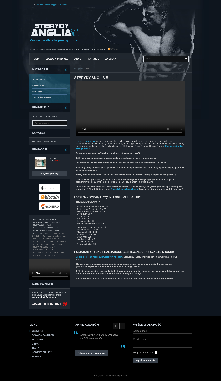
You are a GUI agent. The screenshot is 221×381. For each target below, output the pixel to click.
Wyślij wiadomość (145, 360)
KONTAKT (37, 356)
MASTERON (59, 252)
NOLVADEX (61, 241)
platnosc (93, 59)
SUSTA (48, 252)
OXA (35, 239)
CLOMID (36, 241)
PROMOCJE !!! (39, 85)
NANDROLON (53, 228)
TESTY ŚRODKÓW (41, 97)
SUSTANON (45, 233)
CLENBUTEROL (48, 244)
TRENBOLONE (49, 255)
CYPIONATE (51, 250)
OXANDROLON (52, 239)
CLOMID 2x (55, 158)
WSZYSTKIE (38, 79)
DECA (35, 233)
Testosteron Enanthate (56, 236)
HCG (43, 236)
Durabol (50, 225)
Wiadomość (162, 342)
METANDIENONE (40, 247)
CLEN (59, 244)
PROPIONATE (48, 241)
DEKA (35, 230)
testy (36, 59)
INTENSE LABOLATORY (46, 117)
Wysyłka (110, 59)
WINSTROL (38, 222)
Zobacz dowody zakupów (91, 353)
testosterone (38, 219)
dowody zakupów (57, 59)
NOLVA (36, 244)
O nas (77, 59)
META (52, 247)
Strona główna (78, 69)
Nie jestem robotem (143, 352)
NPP (57, 230)
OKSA (41, 239)
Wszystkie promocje (49, 173)
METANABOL (38, 225)
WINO (47, 222)
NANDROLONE (46, 230)
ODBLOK (56, 222)
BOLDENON (38, 252)
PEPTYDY (37, 91)
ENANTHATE (38, 250)
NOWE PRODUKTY (42, 352)
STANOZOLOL (39, 228)
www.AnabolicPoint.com (44, 297)
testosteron (51, 219)
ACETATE (37, 255)
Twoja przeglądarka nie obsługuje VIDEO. (49, 269)
